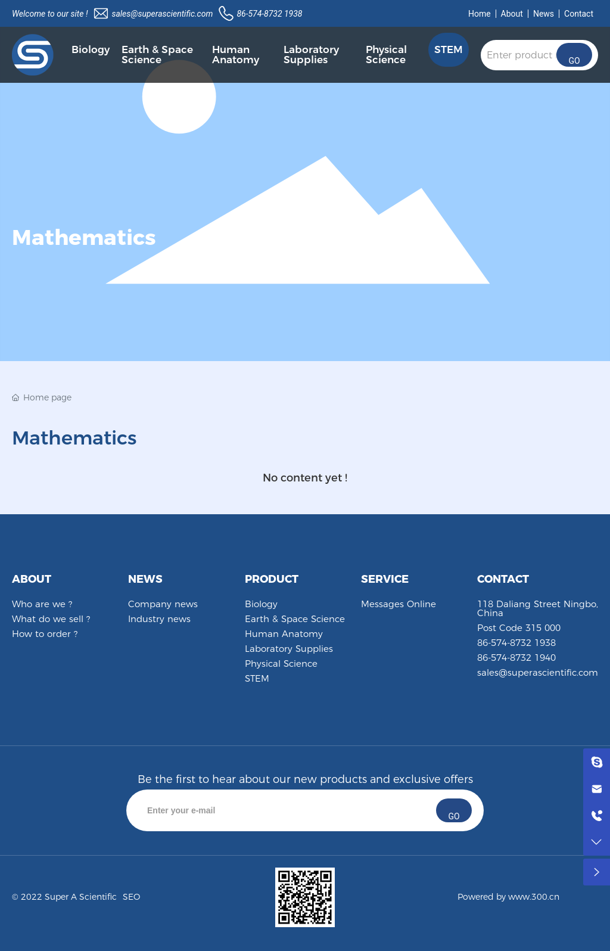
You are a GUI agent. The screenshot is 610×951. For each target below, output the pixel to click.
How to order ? (44, 633)
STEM (257, 678)
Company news (163, 604)
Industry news (159, 618)
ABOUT (31, 579)
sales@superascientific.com (162, 13)
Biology (261, 604)
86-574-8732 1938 (269, 13)
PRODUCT (271, 579)
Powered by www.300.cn (508, 896)
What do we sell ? (51, 618)
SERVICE (385, 579)
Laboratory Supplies (289, 648)
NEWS (145, 579)
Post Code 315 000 (519, 627)
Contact (578, 13)
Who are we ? (42, 604)
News (543, 13)
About (512, 13)
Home (479, 13)
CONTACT (503, 579)
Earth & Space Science (295, 618)
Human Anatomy (284, 633)
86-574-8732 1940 (516, 657)
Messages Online (398, 604)
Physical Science (281, 663)
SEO (131, 896)
